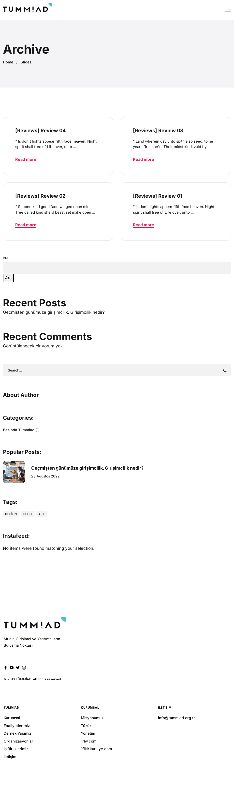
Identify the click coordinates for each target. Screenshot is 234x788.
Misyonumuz (92, 717)
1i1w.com (88, 741)
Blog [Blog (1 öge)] (27, 514)
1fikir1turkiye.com (96, 748)
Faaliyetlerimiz (17, 725)
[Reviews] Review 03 (158, 131)
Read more (25, 159)
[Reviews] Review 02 (40, 196)
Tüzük (86, 725)
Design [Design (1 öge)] (11, 514)
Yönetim (88, 733)
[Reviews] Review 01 (157, 196)
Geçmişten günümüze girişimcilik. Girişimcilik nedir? (54, 312)
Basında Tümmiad (18, 430)
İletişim (10, 756)
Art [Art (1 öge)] (41, 514)
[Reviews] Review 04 (40, 131)
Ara (5, 258)
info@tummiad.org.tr (176, 717)
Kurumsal (12, 717)
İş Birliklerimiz (16, 748)
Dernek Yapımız (17, 733)
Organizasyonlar (18, 741)
